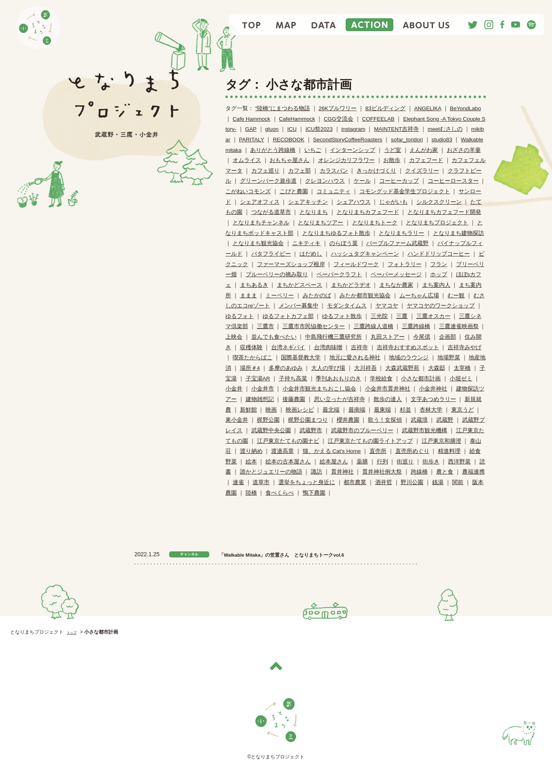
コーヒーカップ (399, 181)
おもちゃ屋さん (289, 160)
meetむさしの (445, 129)
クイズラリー (422, 171)
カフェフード (426, 160)
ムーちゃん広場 (419, 295)
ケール (362, 181)
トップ (74, 632)
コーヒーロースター (453, 181)
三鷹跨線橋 (416, 326)
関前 (457, 482)
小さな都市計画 (421, 379)
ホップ (438, 274)
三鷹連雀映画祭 (459, 326)
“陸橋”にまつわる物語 (282, 108)
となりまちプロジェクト (437, 223)
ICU (292, 129)
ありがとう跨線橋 (272, 150)
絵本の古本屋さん (288, 462)
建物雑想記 (260, 399)
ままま (248, 295)
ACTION (369, 24)
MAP (286, 24)
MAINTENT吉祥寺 (396, 129)
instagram (353, 129)
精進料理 (449, 451)
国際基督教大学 (301, 357)
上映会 (233, 337)
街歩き (430, 462)
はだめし (310, 254)
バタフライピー (271, 254)
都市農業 (355, 482)
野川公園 (412, 482)
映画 (271, 410)
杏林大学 (431, 410)
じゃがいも (393, 202)
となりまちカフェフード (368, 212)
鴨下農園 (314, 493)
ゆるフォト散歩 (342, 316)
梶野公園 (268, 420)
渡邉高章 (282, 451)
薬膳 (362, 462)
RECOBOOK (288, 140)
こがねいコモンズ (248, 191)
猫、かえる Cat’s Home (332, 451)
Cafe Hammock (251, 119)
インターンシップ (352, 150)
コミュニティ (333, 191)
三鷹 (402, 316)
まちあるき (254, 285)
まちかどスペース (299, 285)
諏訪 (316, 472)
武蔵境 (419, 420)
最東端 (382, 410)
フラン (438, 264)
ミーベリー (279, 295)
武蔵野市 (310, 430)
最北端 (331, 410)
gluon (271, 129)
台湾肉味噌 (328, 347)
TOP (252, 24)
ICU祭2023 (319, 129)
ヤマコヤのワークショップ (441, 306)
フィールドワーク (356, 264)
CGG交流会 (338, 119)
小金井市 (262, 389)
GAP (251, 129)
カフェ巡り (265, 171)
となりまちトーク (374, 223)
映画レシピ (300, 410)
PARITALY (251, 140)
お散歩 (391, 160)
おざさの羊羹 (464, 150)
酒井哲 (383, 482)
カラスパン (334, 171)
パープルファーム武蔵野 (397, 243)
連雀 (238, 482)
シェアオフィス (260, 202)
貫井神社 (342, 472)
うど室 (392, 150)
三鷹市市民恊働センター (313, 326)
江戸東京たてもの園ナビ (288, 441)
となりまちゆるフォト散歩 (336, 233)
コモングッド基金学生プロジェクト (404, 191)
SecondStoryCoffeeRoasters (347, 140)
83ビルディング (385, 108)
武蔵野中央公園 (271, 430)
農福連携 (473, 472)
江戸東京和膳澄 (441, 441)
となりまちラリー (401, 233)
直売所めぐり (412, 451)
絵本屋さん (334, 462)
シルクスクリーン (439, 202)
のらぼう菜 (343, 243)
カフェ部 (299, 171)
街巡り (405, 462)
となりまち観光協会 (258, 243)
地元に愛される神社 (354, 357)
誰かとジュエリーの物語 (271, 472)
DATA (324, 24)
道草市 (261, 482)
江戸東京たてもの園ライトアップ (370, 441)
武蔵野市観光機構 (424, 430)
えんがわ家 (424, 150)
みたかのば (317, 295)
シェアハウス (354, 202)
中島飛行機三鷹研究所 (333, 337)
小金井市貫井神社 (387, 389)
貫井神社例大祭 (382, 472)
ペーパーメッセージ (396, 274)
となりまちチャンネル (261, 223)
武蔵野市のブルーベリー (362, 430)
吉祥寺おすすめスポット (408, 347)
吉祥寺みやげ (465, 347)
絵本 (251, 462)
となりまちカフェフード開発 (444, 212)
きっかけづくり (376, 171)
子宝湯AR (258, 379)
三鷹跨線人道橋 (373, 326)
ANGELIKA (427, 108)
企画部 (447, 337)
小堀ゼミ (461, 379)
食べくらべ (279, 493)
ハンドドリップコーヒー (439, 254)
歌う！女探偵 (385, 420)
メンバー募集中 (298, 306)
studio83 (441, 140)
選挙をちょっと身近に (306, 482)
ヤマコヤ (387, 306)
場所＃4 (250, 368)
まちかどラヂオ (351, 285)
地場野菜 (448, 357)
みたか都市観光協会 (365, 295)
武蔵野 (444, 420)
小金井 (233, 389)
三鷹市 (265, 326)
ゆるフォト (239, 316)
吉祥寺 (359, 347)
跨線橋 (419, 472)
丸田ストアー (388, 337)
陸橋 (251, 493)
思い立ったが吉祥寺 (339, 399)
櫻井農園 (348, 420)
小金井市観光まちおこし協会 (319, 389)
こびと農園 (294, 191)
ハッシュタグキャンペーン (365, 254)
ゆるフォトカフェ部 (288, 316)
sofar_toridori (407, 140)
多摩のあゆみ (286, 368)
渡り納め (251, 451)
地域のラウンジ (409, 357)
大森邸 (436, 368)
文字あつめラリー (433, 399)
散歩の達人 (388, 399)
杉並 (405, 410)
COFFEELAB (378, 119)
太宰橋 (462, 368)
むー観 (456, 295)
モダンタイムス (347, 306)
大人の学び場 (328, 368)
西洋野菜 (459, 462)
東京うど (462, 410)
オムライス (247, 160)
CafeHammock (297, 119)
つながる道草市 (271, 212)
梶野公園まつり (308, 420)
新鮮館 (248, 410)
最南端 (356, 410)
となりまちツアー (320, 223)
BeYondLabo (465, 108)
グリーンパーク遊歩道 (268, 181)
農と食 (444, 472)
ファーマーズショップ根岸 (291, 264)
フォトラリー (405, 264)
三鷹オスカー (433, 316)
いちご (312, 150)
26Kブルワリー (337, 108)
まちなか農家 (396, 285)
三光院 (379, 316)
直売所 (377, 451)
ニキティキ (306, 243)
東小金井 (236, 420)
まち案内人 (436, 285)
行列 (382, 462)
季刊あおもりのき (338, 379)
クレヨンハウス (325, 181)
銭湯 (438, 482)
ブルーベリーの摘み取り (277, 274)
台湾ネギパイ (288, 347)
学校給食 (381, 379)
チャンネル (189, 554)
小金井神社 (433, 389)
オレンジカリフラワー (346, 160)
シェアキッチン (308, 202)
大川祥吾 (365, 368)
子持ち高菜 (293, 379)
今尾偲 (421, 337)
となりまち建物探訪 (458, 233)
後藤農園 (293, 399)
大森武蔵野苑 (402, 368)
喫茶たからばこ (252, 357)
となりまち (313, 212)
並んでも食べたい (274, 337)
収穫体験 (251, 347)
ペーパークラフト (339, 274)
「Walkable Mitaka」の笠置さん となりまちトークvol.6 (313, 554)
